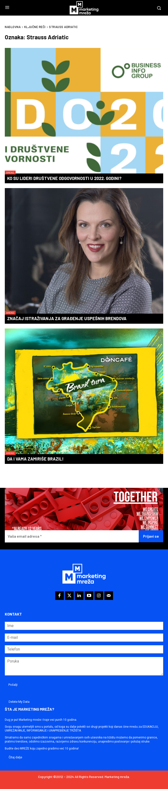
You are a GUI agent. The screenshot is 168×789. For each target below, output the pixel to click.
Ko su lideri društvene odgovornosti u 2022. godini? (64, 178)
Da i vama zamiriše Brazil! (35, 458)
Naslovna (13, 27)
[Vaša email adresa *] (72, 536)
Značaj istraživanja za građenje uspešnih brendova (66, 318)
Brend (10, 172)
